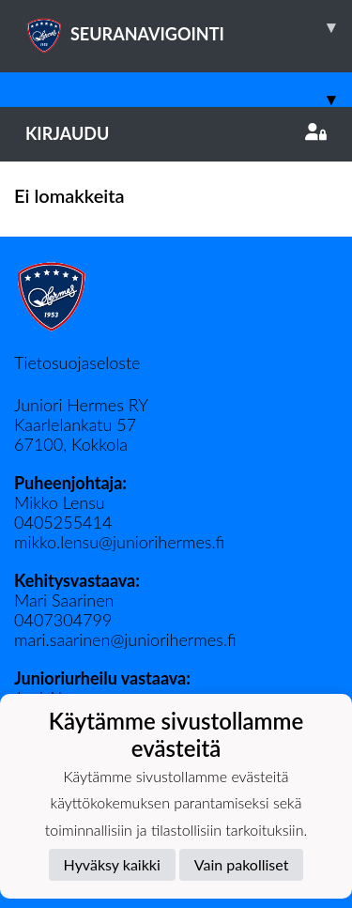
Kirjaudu (176, 133)
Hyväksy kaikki (112, 864)
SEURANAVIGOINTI (188, 27)
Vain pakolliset (241, 864)
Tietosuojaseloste (77, 362)
